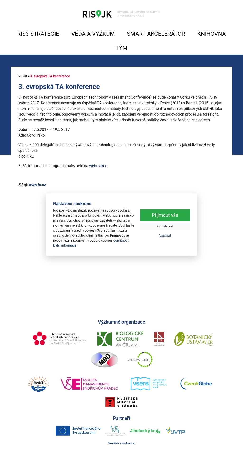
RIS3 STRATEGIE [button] (38, 33)
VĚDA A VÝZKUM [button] (93, 33)
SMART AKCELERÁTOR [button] (156, 33)
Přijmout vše (165, 215)
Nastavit (165, 236)
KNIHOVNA (211, 33)
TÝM (121, 47)
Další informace (64, 245)
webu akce (98, 165)
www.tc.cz (37, 185)
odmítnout (121, 240)
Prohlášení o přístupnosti (121, 443)
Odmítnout (165, 226)
